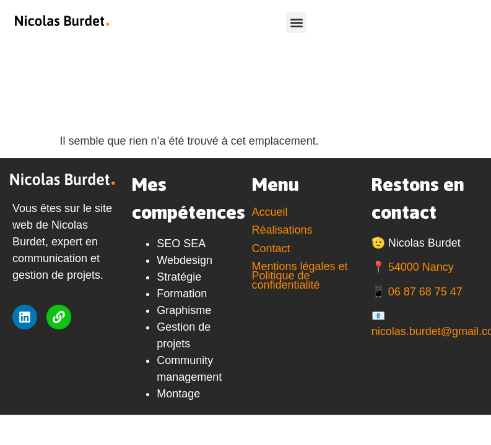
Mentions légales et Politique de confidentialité (300, 275)
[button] (296, 22)
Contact (271, 248)
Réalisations (282, 230)
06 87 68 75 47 (425, 292)
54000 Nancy (421, 267)
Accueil (270, 212)
